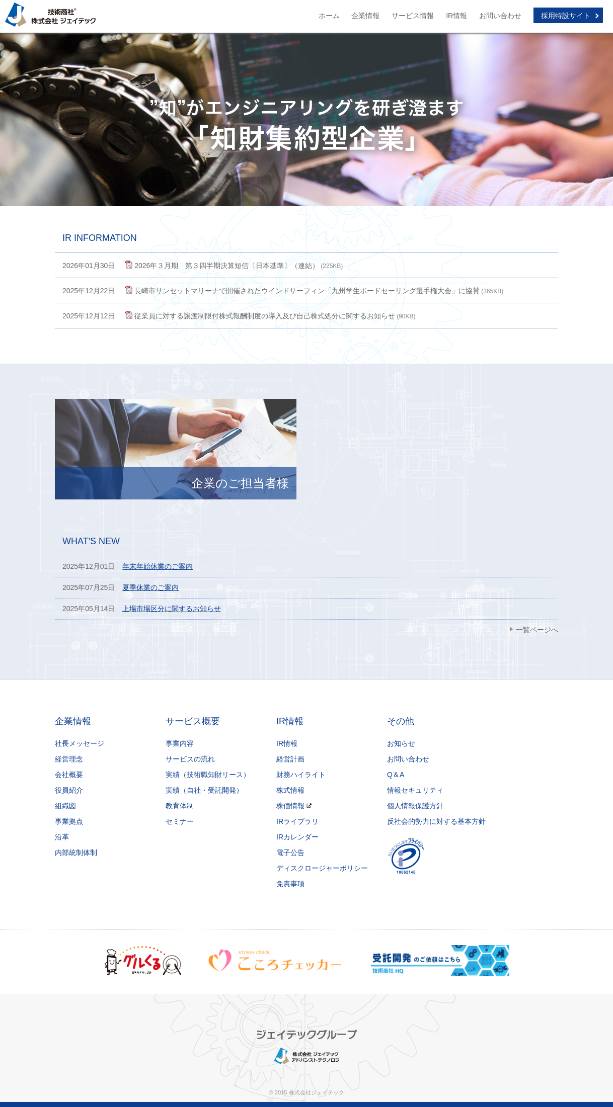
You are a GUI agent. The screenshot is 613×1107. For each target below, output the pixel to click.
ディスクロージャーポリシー (322, 868)
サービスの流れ (190, 759)
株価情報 (290, 806)
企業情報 (365, 16)
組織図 (65, 806)
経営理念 (69, 759)
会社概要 (69, 775)
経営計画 (290, 759)
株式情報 (290, 790)
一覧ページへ (537, 630)
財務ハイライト (301, 775)
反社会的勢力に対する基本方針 (436, 821)
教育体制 (180, 806)
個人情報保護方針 (415, 806)
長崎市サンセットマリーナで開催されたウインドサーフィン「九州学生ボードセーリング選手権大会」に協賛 (307, 291)
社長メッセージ (79, 743)
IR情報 (456, 16)
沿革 (62, 837)
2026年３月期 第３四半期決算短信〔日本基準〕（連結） (226, 266)
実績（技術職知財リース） (208, 775)
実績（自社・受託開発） (204, 790)
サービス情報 (413, 16)
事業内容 (180, 743)
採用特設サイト (565, 16)
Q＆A (395, 775)
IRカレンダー (297, 837)
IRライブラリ (297, 821)
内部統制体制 (76, 852)
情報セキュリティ (415, 790)
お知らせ (401, 743)
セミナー (180, 821)
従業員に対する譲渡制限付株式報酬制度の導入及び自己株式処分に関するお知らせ (264, 316)
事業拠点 (69, 821)
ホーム (329, 16)
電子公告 (290, 852)
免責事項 (290, 884)
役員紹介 (69, 790)
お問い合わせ (500, 16)
